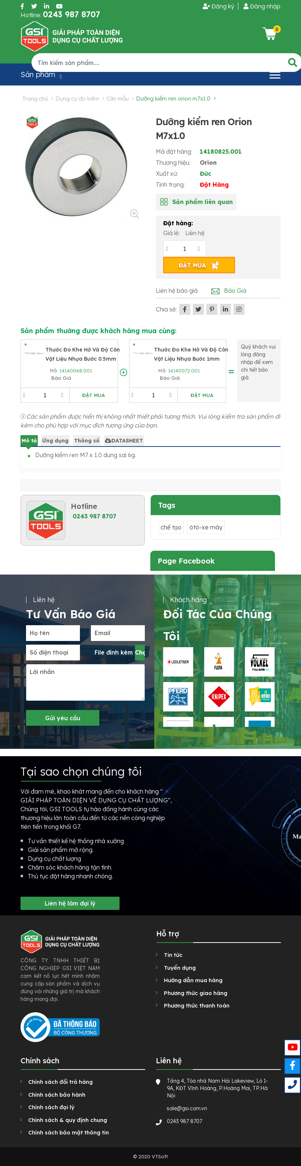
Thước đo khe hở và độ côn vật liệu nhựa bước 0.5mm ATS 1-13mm (82, 358)
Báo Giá (235, 290)
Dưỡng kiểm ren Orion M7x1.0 (173, 98)
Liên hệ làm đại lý (70, 903)
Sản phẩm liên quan (202, 201)
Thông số (86, 440)
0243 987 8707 (94, 516)
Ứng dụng (55, 440)
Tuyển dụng (180, 967)
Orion (208, 162)
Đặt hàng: (178, 223)
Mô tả (29, 440)
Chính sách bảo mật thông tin (68, 1132)
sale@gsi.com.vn (187, 1108)
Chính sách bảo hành (56, 1094)
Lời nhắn (42, 671)
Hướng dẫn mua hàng (193, 980)
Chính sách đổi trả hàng (60, 1081)
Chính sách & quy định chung (67, 1119)
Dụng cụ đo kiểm (77, 98)
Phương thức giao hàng (195, 993)
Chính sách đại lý (51, 1107)
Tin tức (173, 954)
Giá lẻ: (172, 233)
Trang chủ (35, 98)
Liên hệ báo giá (177, 290)
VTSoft (160, 1156)
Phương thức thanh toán (197, 1005)
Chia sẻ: (166, 309)
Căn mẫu (117, 98)
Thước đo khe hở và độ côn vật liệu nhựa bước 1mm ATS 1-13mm (191, 358)
